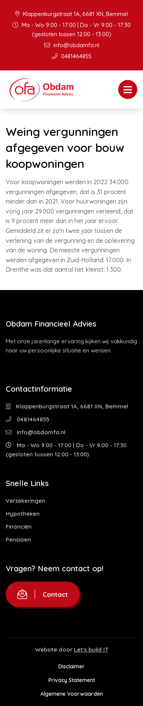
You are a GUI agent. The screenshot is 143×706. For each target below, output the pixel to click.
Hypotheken (23, 513)
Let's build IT (91, 649)
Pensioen (18, 539)
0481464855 (72, 56)
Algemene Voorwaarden (71, 693)
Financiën (19, 526)
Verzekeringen (25, 500)
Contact (43, 594)
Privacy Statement (71, 680)
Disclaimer (71, 666)
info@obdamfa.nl (71, 45)
